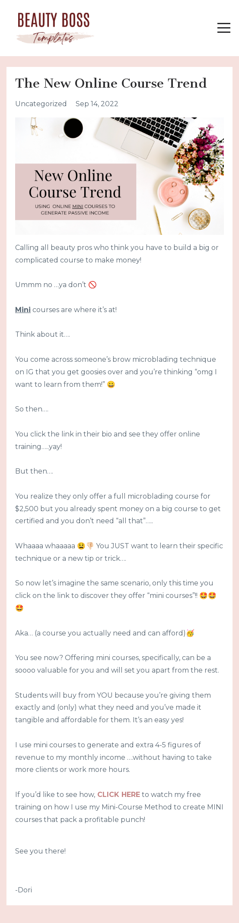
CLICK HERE (118, 794)
